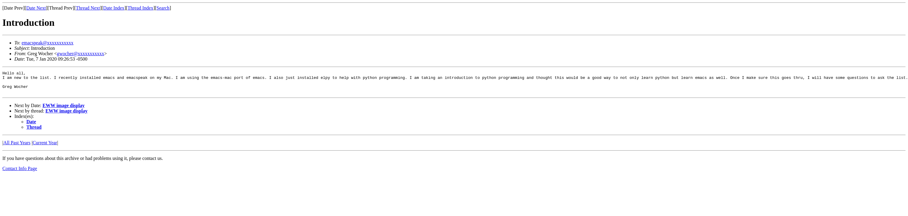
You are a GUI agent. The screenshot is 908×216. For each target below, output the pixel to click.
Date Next (36, 7)
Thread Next (88, 7)
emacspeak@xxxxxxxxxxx (47, 42)
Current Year (45, 147)
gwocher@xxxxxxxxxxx (80, 53)
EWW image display (64, 109)
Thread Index (140, 7)
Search (163, 7)
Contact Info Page (19, 173)
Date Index (113, 7)
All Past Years (16, 147)
